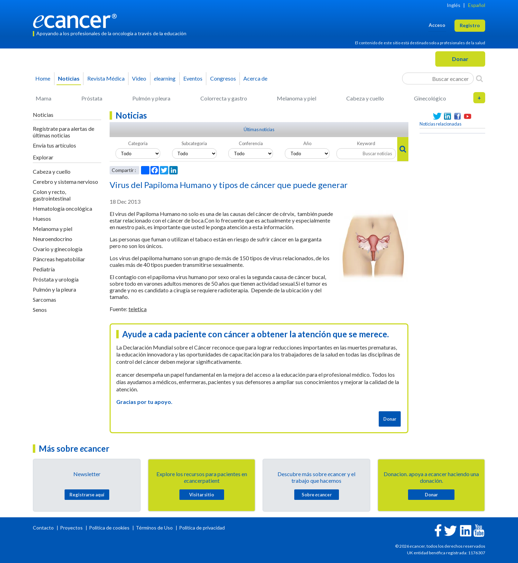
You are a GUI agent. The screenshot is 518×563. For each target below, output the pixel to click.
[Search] (479, 78)
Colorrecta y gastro (223, 98)
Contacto (44, 528)
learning (165, 78)
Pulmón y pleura (151, 98)
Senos (40, 309)
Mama (43, 98)
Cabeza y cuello (365, 98)
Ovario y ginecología (57, 249)
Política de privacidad (202, 528)
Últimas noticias (259, 129)
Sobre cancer (317, 494)
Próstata (91, 98)
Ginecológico (430, 98)
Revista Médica (106, 78)
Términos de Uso (154, 528)
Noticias (69, 78)
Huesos (42, 218)
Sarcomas (44, 299)
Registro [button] (470, 25)
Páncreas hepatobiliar (59, 259)
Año (307, 143)
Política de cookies (109, 528)
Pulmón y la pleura (54, 289)
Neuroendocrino (52, 238)
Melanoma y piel (296, 98)
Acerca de (255, 78)
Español (476, 5)
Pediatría (44, 269)
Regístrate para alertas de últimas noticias (63, 131)
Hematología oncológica (62, 208)
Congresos (223, 78)
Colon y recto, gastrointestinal (52, 195)
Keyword (366, 143)
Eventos (192, 78)
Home (42, 78)
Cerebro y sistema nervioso (65, 181)
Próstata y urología (56, 279)
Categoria (138, 143)
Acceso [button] (437, 25)
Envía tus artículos (54, 145)
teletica (137, 309)
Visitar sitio (201, 494)
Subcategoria (194, 143)
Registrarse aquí (86, 494)
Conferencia (251, 143)
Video (139, 78)
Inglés (453, 5)
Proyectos (72, 528)
